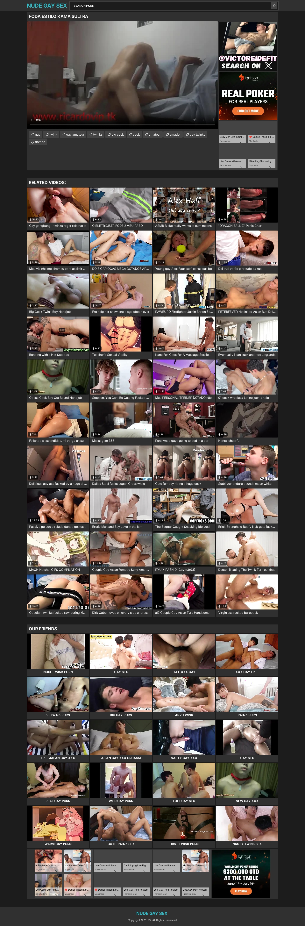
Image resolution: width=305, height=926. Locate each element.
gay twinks (197, 134)
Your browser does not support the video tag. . (122, 75)
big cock (117, 134)
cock (136, 134)
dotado (40, 142)
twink (53, 134)
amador (175, 134)
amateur (155, 134)
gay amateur (75, 134)
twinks (98, 134)
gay (37, 134)
